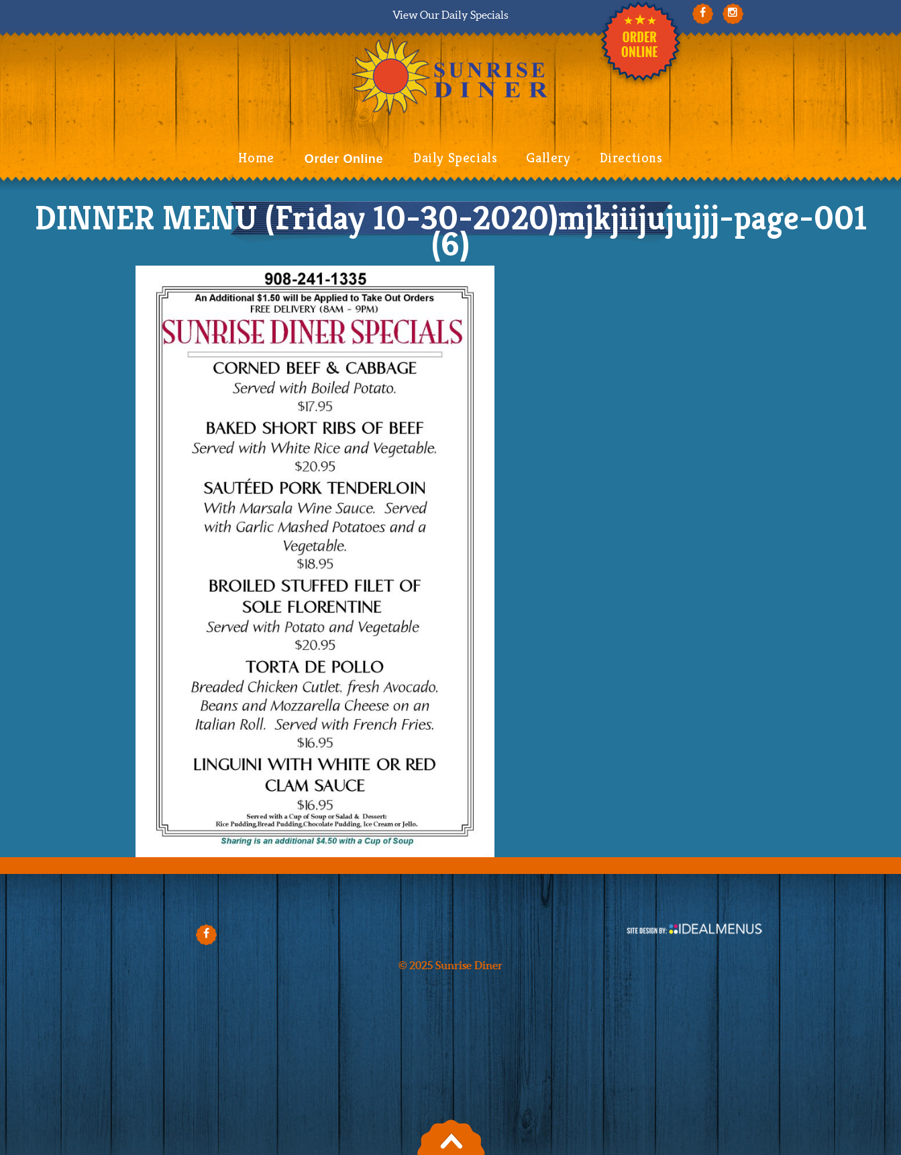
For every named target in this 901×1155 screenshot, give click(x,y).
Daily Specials (455, 158)
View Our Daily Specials (450, 15)
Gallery (548, 158)
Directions (631, 158)
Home (256, 158)
